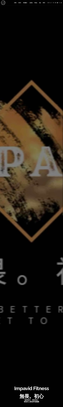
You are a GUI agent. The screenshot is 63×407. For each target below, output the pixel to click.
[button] (50, 2)
